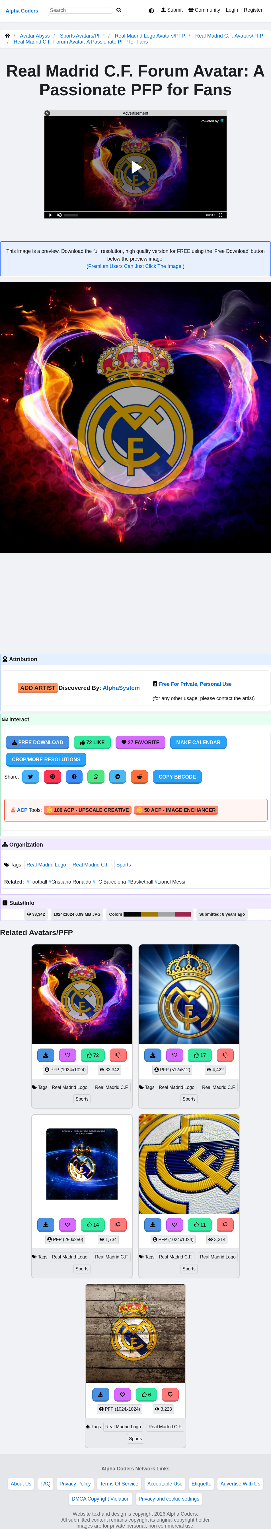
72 (93, 1055)
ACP (22, 810)
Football (37, 882)
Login (232, 10)
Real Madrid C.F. (91, 865)
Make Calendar (198, 742)
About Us (21, 1484)
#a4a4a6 (166, 914)
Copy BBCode (177, 777)
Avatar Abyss (35, 36)
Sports (123, 865)
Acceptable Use (164, 1484)
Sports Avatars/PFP (83, 36)
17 (200, 1055)
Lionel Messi (170, 882)
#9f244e (183, 914)
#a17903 (149, 914)
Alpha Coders (22, 11)
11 (200, 1225)
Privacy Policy (75, 1484)
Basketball (141, 882)
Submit (172, 10)
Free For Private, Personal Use (195, 684)
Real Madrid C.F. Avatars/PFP (229, 36)
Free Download (37, 742)
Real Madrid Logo (46, 865)
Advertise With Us (240, 1484)
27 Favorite (141, 742)
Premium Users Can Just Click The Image (135, 266)
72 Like (92, 742)
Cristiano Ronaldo (71, 882)
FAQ (45, 1484)
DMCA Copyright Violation (101, 1499)
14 (93, 1225)
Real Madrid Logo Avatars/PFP (150, 36)
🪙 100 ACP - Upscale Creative (87, 810)
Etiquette (201, 1484)
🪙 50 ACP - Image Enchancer (176, 810)
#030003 (132, 914)
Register (253, 10)
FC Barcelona (110, 882)
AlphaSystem (121, 687)
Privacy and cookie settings (169, 1499)
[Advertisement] (135, 602)
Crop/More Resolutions (46, 759)
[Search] (119, 10)
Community (204, 10)
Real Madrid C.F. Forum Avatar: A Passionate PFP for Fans (81, 42)
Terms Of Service (119, 1484)
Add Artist (38, 687)
